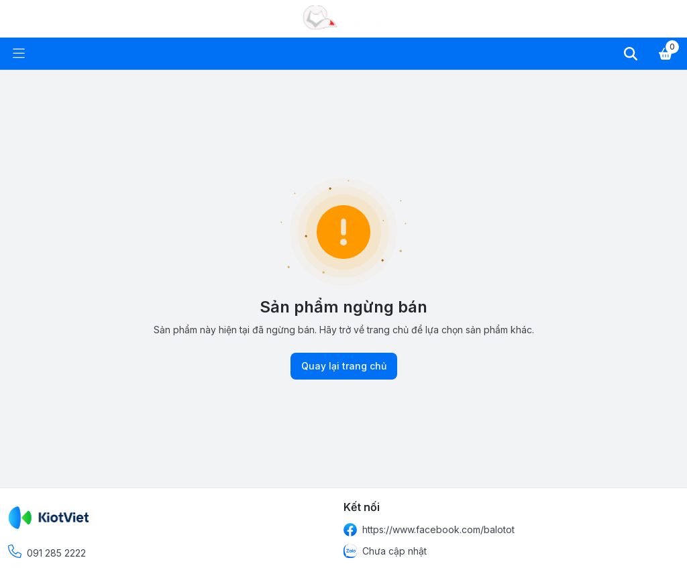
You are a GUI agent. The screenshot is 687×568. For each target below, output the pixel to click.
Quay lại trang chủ (343, 366)
